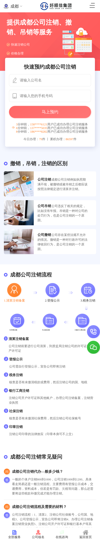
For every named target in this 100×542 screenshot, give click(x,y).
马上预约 (50, 112)
